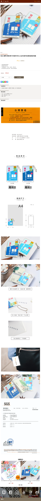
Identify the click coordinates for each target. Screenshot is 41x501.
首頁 (1, 52)
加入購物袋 (19, 77)
